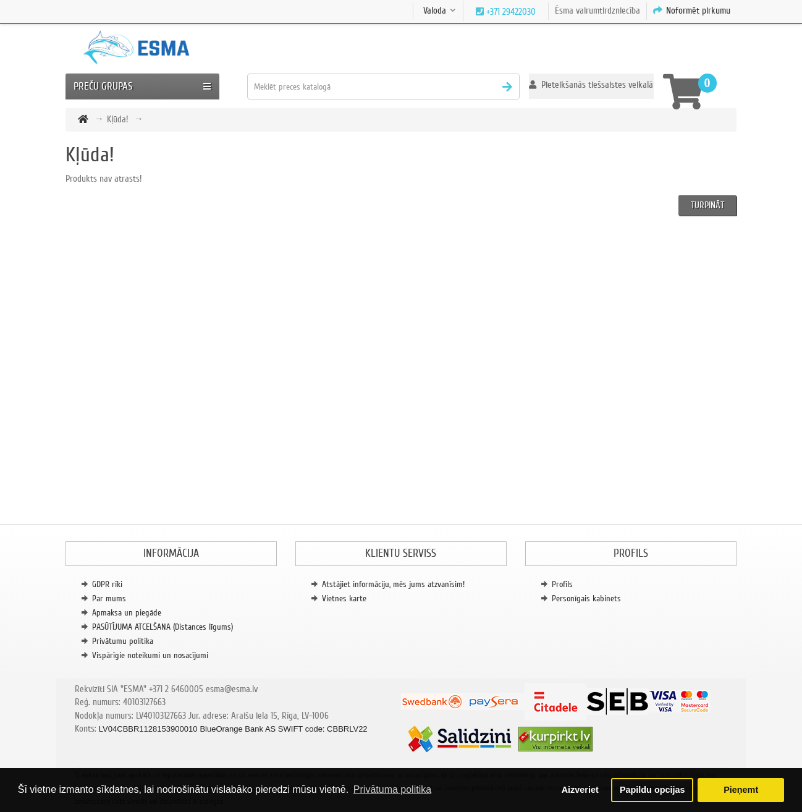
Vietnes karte (344, 598)
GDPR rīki (107, 584)
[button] (591, 86)
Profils (562, 584)
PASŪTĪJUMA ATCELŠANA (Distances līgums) (162, 627)
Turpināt (707, 205)
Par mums (109, 598)
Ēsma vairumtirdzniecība (597, 10)
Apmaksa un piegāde (126, 612)
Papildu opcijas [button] (652, 790)
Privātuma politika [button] (392, 789)
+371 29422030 (510, 11)
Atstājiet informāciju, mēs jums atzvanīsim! (393, 584)
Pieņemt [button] (741, 790)
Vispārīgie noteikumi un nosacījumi (150, 655)
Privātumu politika (122, 641)
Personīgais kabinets (586, 598)
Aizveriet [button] (580, 790)
